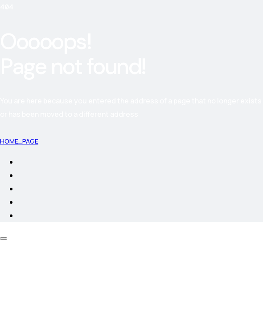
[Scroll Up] (3, 238)
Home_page (19, 141)
